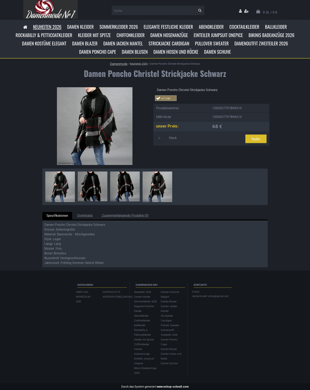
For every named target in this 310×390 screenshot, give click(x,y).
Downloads (85, 215)
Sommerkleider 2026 (118, 26)
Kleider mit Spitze (94, 35)
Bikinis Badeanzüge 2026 (271, 35)
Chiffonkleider (130, 35)
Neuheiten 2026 (47, 26)
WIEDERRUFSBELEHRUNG (114, 296)
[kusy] (161, 138)
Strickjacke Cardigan (168, 43)
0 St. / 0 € (270, 12)
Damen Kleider (80, 26)
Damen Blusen (135, 51)
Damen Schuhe (217, 51)
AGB (78, 301)
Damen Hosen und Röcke (175, 51)
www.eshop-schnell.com (173, 386)
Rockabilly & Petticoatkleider (44, 35)
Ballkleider (276, 26)
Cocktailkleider (244, 26)
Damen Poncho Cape (97, 51)
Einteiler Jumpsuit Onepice (218, 35)
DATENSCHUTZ (111, 291)
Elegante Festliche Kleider (168, 26)
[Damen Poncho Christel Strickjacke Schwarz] (94, 89)
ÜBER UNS (82, 291)
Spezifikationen (57, 216)
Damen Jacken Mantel (123, 43)
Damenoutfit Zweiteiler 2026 (261, 43)
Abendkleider (211, 26)
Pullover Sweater (212, 43)
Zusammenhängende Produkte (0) (125, 215)
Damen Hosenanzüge (169, 35)
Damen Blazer (85, 43)
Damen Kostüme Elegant (44, 43)
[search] (199, 10)
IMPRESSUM (83, 296)
